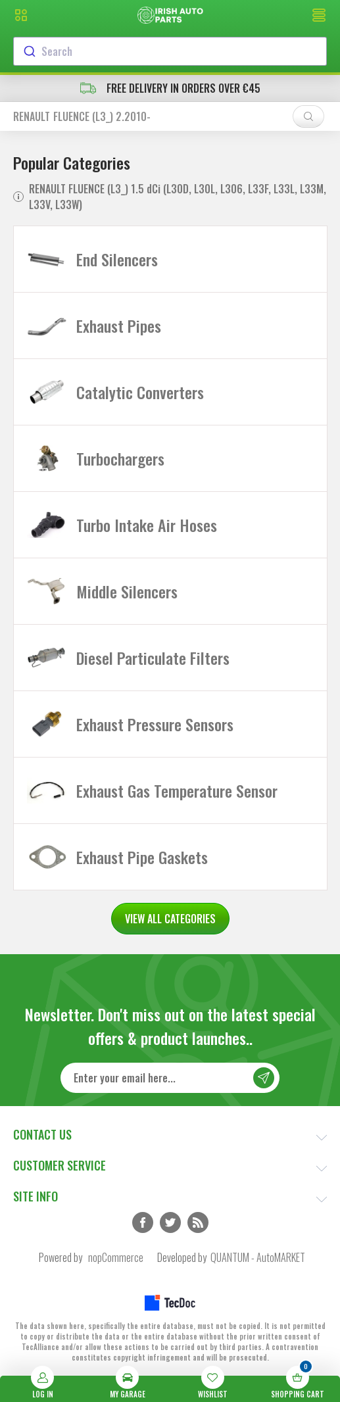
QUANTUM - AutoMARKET (257, 1257)
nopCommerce (115, 1257)
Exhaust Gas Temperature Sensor (177, 790)
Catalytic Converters (140, 392)
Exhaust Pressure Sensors (154, 724)
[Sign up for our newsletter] (170, 1078)
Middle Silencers (127, 591)
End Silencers (117, 259)
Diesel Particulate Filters (153, 657)
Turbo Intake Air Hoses (146, 525)
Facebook (142, 1222)
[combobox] (170, 51)
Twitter (170, 1222)
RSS (198, 1222)
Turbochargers (120, 458)
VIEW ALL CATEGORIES (170, 919)
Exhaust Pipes (118, 325)
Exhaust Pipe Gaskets (142, 857)
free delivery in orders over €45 (170, 88)
